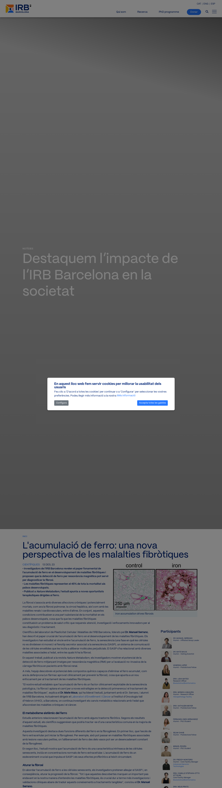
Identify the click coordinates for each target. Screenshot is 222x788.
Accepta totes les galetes (152, 403)
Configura (61, 403)
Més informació (126, 395)
